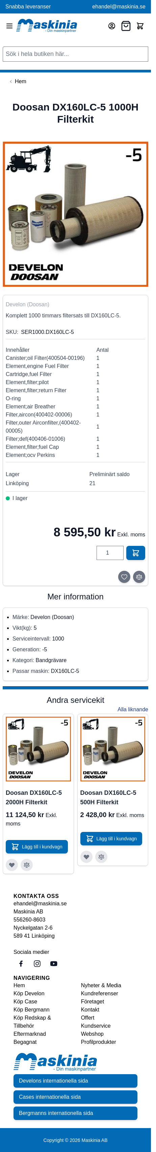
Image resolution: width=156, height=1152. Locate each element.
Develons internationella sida (53, 1081)
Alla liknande (133, 709)
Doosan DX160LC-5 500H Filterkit (108, 797)
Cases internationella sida (50, 1097)
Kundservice (96, 1026)
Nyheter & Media (101, 985)
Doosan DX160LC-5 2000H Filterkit (34, 797)
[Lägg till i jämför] (139, 577)
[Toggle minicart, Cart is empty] (140, 26)
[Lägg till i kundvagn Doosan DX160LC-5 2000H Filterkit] (37, 846)
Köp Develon (29, 993)
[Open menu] (9, 26)
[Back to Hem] (17, 81)
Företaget (92, 1001)
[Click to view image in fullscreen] (75, 214)
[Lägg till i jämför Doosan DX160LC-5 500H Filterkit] (101, 857)
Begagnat (25, 1042)
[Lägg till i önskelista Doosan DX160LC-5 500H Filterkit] (86, 857)
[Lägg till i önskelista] (124, 577)
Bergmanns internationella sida (56, 1113)
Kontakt (90, 1010)
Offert (88, 1018)
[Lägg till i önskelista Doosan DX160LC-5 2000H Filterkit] (12, 865)
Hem (19, 985)
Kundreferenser (99, 993)
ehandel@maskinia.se (119, 6)
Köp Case (25, 1001)
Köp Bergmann (32, 1010)
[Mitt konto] (111, 26)
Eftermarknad (30, 1034)
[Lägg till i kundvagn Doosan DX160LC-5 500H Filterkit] (111, 838)
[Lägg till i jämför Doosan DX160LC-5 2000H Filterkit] (27, 865)
